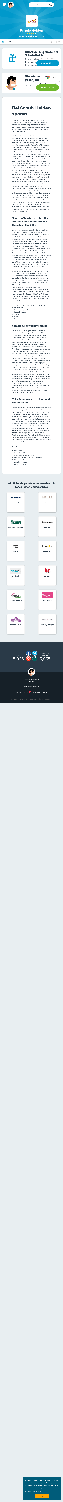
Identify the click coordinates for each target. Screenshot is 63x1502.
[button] (33, 1491)
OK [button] (42, 1496)
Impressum (31, 684)
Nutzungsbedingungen (31, 680)
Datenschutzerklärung (31, 687)
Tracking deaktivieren (48, 1488)
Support (31, 682)
